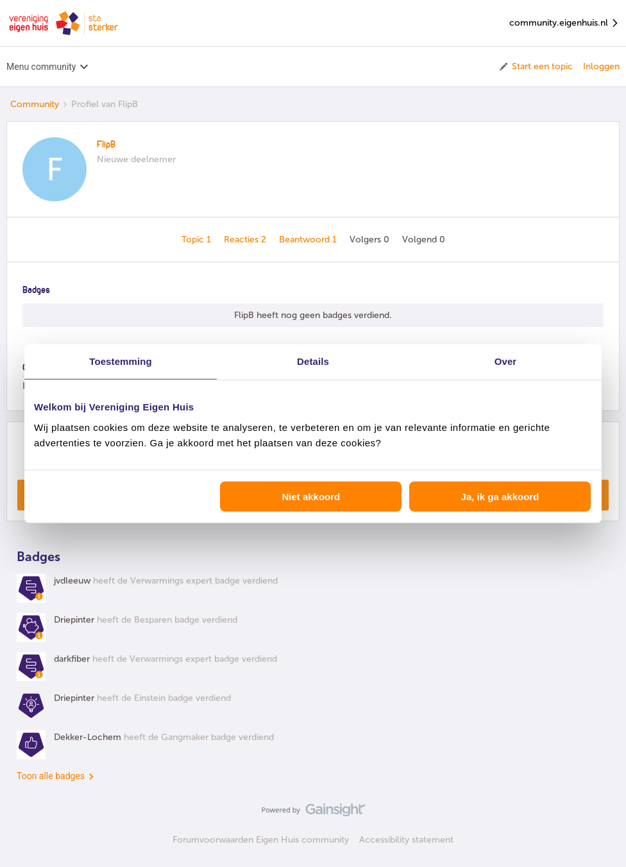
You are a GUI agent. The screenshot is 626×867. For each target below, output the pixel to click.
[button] (535, 67)
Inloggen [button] (601, 66)
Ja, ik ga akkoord (500, 496)
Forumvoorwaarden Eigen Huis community (261, 839)
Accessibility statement (406, 839)
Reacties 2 (246, 239)
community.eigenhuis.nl (564, 23)
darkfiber (72, 658)
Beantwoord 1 (309, 239)
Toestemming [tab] (120, 361)
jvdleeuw (72, 580)
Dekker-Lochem (87, 737)
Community (34, 104)
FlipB (106, 144)
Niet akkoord (311, 496)
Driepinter (74, 619)
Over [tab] (506, 361)
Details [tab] (313, 361)
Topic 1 (198, 239)
